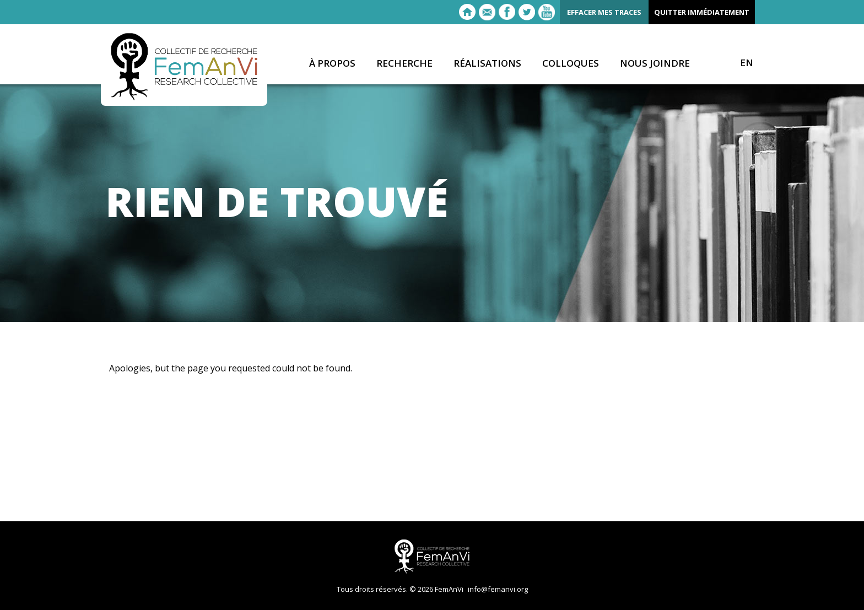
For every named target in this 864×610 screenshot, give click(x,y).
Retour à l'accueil (467, 12)
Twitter (527, 12)
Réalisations (487, 63)
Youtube (546, 12)
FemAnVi (184, 66)
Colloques (570, 63)
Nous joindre (655, 63)
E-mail (487, 12)
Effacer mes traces (604, 12)
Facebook (507, 12)
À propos (332, 63)
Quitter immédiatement (701, 12)
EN (746, 62)
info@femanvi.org (498, 589)
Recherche (404, 63)
